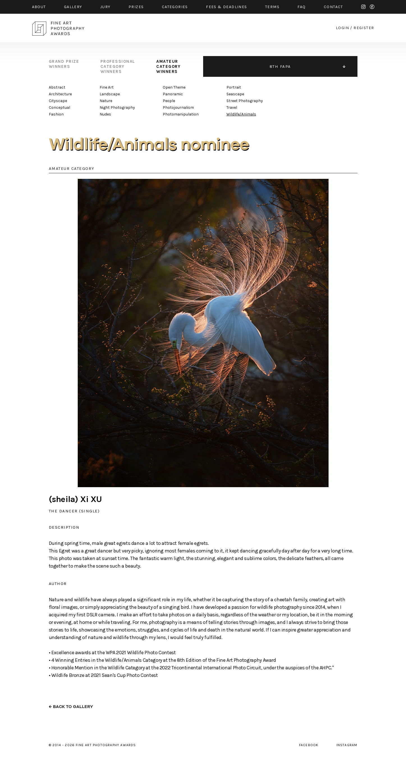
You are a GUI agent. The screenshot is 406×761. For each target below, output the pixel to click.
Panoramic (173, 94)
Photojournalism (178, 107)
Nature (106, 100)
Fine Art (107, 87)
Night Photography (117, 107)
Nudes (105, 114)
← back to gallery (71, 707)
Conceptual (59, 107)
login (342, 28)
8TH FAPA (280, 66)
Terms (272, 6)
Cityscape (58, 100)
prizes (136, 6)
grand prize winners (64, 64)
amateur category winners (168, 66)
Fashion (56, 114)
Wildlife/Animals (241, 114)
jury (105, 6)
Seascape (235, 94)
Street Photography (244, 100)
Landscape (110, 94)
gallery (73, 6)
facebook (372, 6)
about (39, 6)
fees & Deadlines (226, 6)
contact (333, 6)
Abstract (57, 87)
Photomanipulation (181, 114)
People (169, 100)
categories (175, 6)
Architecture (60, 94)
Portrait (233, 87)
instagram (363, 6)
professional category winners (117, 66)
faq (301, 6)
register (364, 28)
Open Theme (174, 87)
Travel (231, 107)
